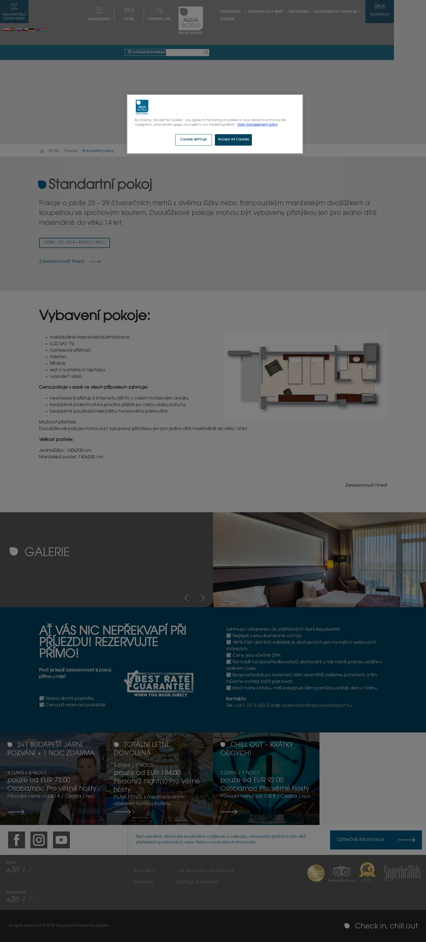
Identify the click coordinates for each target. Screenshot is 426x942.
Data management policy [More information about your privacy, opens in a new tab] (257, 125)
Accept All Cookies (233, 139)
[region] (215, 124)
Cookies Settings (193, 139)
